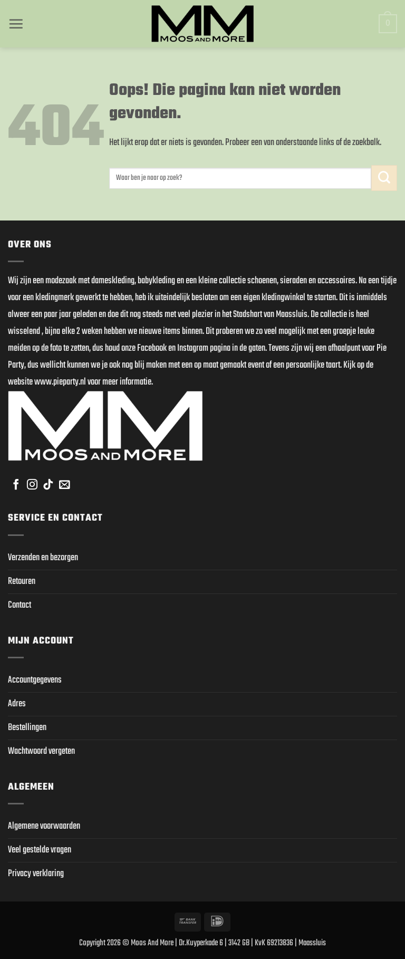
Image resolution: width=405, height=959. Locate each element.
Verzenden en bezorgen (43, 557)
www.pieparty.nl (60, 382)
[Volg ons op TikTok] (48, 485)
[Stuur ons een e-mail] (64, 485)
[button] (16, 24)
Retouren (21, 581)
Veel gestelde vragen (39, 850)
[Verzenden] (384, 178)
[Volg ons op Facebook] (16, 485)
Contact (19, 605)
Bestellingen (27, 727)
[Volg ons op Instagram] (32, 485)
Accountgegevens (35, 680)
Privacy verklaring (36, 873)
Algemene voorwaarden (44, 826)
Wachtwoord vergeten (41, 751)
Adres (17, 704)
